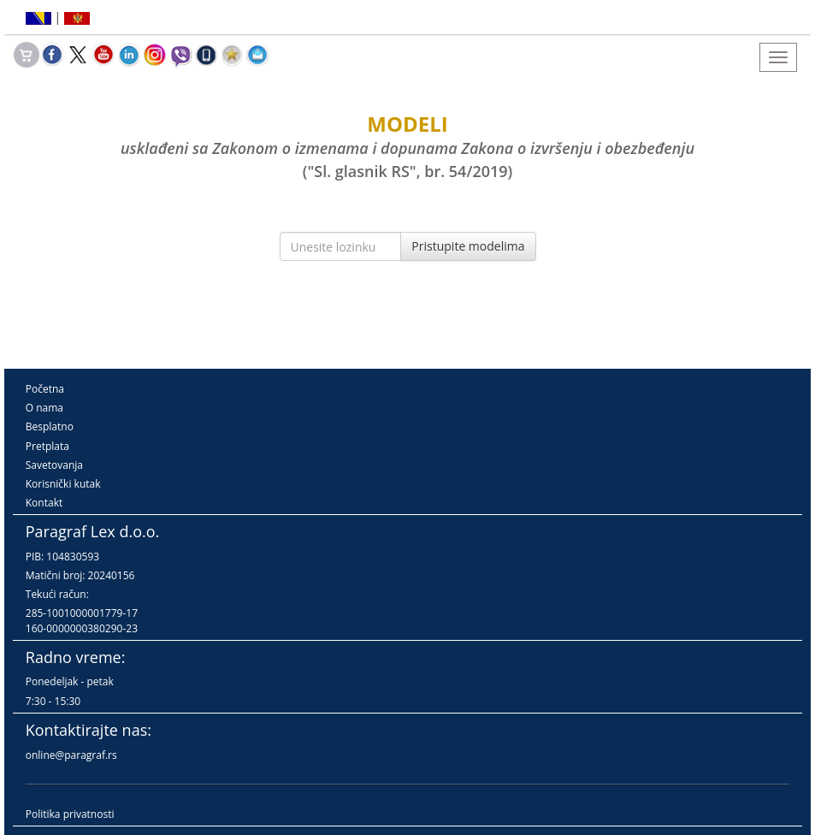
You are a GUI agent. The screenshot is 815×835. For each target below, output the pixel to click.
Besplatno (50, 426)
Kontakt (44, 502)
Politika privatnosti (70, 814)
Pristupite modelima (467, 246)
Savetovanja (54, 465)
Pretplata (47, 446)
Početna (45, 389)
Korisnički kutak (63, 484)
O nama (44, 407)
